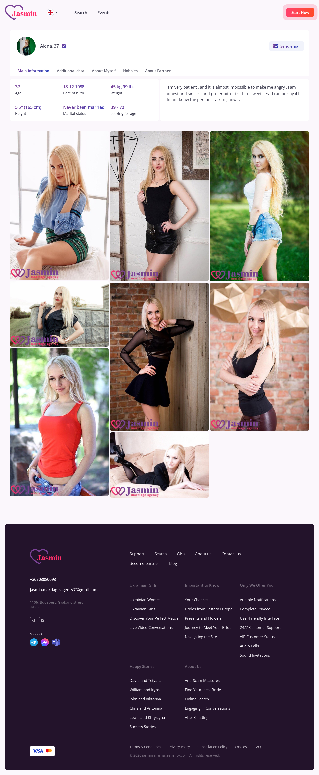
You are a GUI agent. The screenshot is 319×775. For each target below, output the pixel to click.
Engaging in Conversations (207, 708)
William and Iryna (145, 689)
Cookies (241, 746)
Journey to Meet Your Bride (208, 627)
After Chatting (196, 717)
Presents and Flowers (203, 618)
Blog (173, 563)
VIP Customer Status (257, 636)
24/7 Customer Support (260, 627)
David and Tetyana (145, 680)
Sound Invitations (255, 655)
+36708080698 (43, 579)
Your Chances (196, 599)
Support (137, 554)
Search (161, 554)
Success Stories (143, 726)
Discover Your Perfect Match (154, 618)
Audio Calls (249, 645)
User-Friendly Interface (259, 618)
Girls (181, 554)
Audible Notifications (258, 599)
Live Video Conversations (151, 627)
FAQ (257, 746)
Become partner (144, 563)
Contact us (231, 554)
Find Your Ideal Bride (203, 689)
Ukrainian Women (145, 599)
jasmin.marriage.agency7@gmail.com (63, 589)
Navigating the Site (201, 636)
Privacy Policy (179, 746)
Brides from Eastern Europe (208, 608)
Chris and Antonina (146, 708)
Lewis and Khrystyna (147, 717)
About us (203, 554)
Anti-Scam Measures (202, 680)
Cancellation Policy (212, 746)
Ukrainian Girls (142, 608)
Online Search (197, 698)
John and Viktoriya (145, 698)
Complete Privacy (255, 608)
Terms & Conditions (145, 746)
